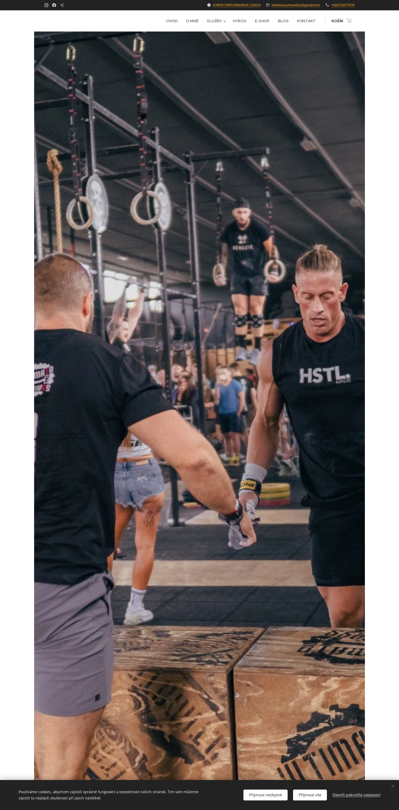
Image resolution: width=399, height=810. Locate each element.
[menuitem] (171, 20)
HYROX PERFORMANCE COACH (237, 5)
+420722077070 (343, 5)
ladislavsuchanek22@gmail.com (296, 5)
